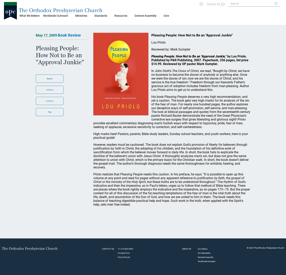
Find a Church (124, 257)
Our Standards (204, 253)
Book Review (69, 35)
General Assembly (145, 15)
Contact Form (124, 253)
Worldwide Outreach (206, 261)
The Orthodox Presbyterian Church (60, 10)
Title (49, 112)
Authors (49, 101)
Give (166, 15)
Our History (203, 249)
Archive (49, 90)
